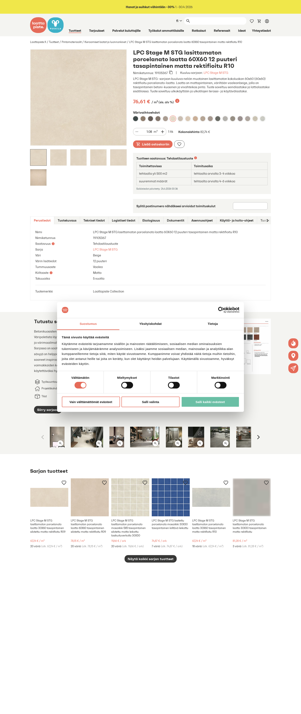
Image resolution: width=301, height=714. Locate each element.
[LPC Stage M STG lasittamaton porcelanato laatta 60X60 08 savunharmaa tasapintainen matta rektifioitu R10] (143, 118)
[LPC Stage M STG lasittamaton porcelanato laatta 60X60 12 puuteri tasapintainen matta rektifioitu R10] (172, 118)
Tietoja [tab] (213, 323)
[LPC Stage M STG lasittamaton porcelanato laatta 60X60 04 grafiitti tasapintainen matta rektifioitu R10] (157, 118)
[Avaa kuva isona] (60, 443)
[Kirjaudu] (267, 21)
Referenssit (222, 30)
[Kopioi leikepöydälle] (171, 73)
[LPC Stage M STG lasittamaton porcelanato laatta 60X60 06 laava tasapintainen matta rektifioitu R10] (135, 118)
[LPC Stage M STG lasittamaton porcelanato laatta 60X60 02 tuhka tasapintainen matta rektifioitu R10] (225, 118)
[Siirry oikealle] (267, 220)
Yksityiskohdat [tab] (150, 323)
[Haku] (218, 21)
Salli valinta (150, 401)
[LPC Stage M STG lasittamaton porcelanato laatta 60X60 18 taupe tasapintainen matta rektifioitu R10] (202, 118)
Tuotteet (75, 30)
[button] (293, 368)
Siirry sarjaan (48, 410)
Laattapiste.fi (38, 42)
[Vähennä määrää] (136, 131)
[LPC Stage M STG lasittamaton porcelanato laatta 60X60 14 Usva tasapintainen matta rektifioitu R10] (255, 118)
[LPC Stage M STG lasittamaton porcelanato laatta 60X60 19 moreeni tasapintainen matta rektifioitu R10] (210, 118)
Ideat (242, 30)
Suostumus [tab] (88, 323)
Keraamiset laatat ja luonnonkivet (105, 42)
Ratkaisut (199, 30)
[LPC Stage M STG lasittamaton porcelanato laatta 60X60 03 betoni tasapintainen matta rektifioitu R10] (232, 118)
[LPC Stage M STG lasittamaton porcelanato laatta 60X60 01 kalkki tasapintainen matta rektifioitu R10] (262, 118)
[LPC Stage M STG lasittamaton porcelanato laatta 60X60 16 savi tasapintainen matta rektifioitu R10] (180, 118)
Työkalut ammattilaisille (166, 30)
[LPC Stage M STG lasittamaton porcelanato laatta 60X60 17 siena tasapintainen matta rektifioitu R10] (195, 118)
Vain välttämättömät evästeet (91, 401)
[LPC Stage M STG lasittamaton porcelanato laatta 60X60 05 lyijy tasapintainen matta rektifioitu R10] (217, 118)
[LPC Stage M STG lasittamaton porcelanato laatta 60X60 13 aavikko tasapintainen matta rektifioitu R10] (187, 118)
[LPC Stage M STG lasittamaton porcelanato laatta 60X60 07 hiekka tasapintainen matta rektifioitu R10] (165, 118)
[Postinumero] (250, 206)
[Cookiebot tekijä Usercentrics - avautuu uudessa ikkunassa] (221, 310)
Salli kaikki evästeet (210, 401)
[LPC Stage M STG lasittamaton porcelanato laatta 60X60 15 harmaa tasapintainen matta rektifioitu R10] (247, 118)
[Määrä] (147, 132)
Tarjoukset (96, 30)
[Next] (258, 437)
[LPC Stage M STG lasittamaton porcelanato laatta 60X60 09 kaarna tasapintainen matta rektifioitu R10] (150, 118)
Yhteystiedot (261, 30)
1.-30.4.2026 (159, 7)
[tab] (42, 220)
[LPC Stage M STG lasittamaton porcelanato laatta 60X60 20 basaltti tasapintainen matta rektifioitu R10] (240, 118)
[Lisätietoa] (177, 100)
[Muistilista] (252, 20)
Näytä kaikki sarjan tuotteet (151, 559)
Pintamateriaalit (72, 42)
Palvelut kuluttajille (126, 30)
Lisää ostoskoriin (152, 144)
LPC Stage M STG (216, 73)
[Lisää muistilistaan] (179, 144)
